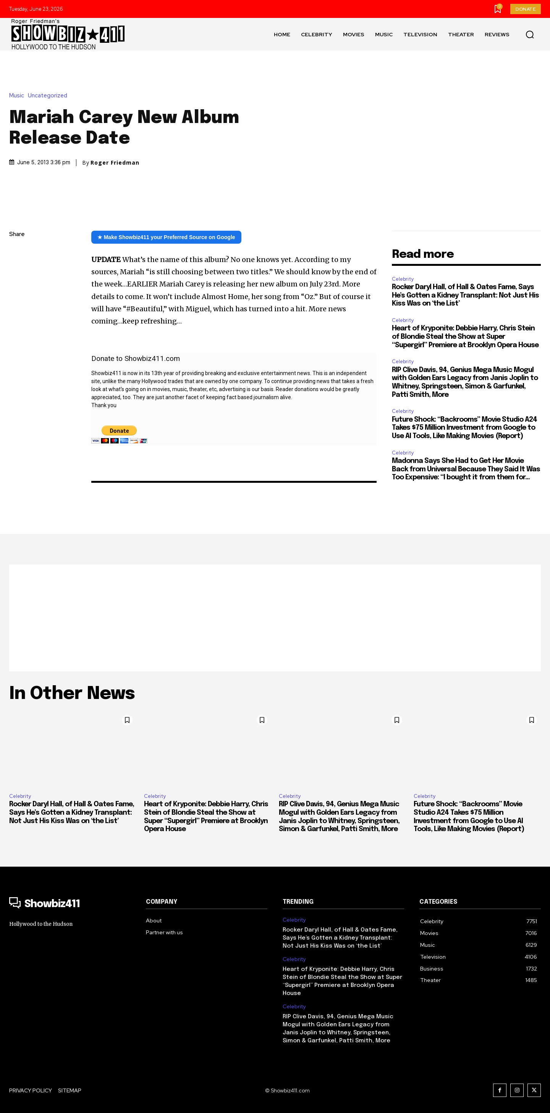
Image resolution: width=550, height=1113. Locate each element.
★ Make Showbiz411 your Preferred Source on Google (166, 237)
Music (18, 96)
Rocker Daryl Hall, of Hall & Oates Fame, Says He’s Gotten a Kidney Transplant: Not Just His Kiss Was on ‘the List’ (465, 295)
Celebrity (403, 279)
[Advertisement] (275, 618)
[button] (530, 34)
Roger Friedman (115, 162)
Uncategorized (49, 96)
